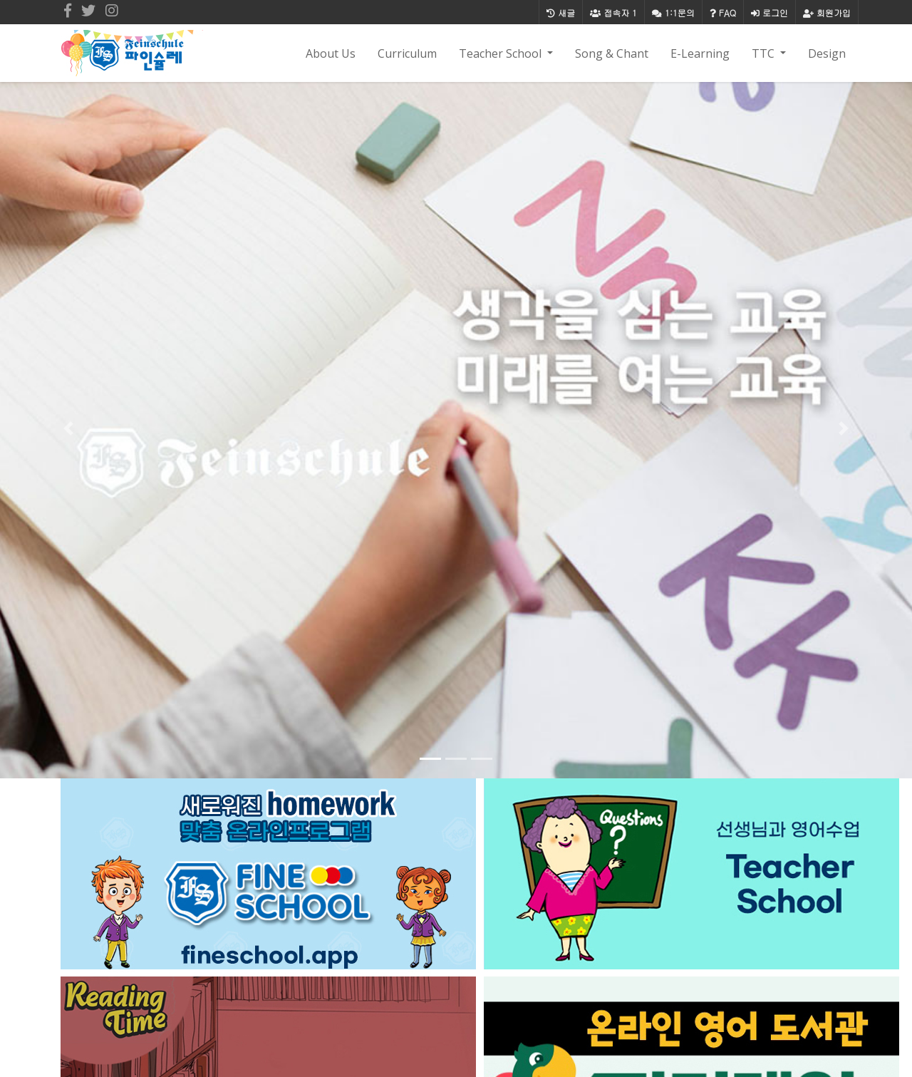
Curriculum (407, 53)
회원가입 (827, 12)
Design (827, 53)
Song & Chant (611, 53)
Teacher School (501, 53)
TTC (764, 53)
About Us (331, 53)
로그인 (769, 12)
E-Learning (700, 53)
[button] (68, 428)
